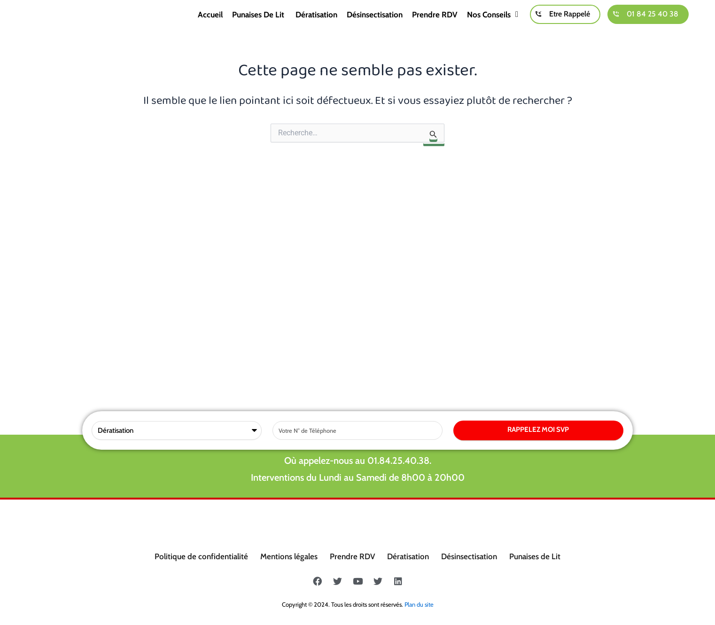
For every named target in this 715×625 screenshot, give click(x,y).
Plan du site (419, 604)
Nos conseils (492, 25)
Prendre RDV (435, 25)
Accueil (210, 25)
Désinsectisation (375, 25)
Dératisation (316, 25)
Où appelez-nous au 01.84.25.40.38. (357, 267)
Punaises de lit (259, 25)
